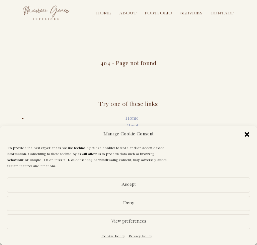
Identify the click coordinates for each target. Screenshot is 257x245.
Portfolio (158, 13)
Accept (128, 184)
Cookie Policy (113, 236)
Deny (128, 203)
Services (191, 13)
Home (103, 13)
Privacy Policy (140, 236)
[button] (247, 134)
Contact (222, 13)
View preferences (128, 221)
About (128, 13)
